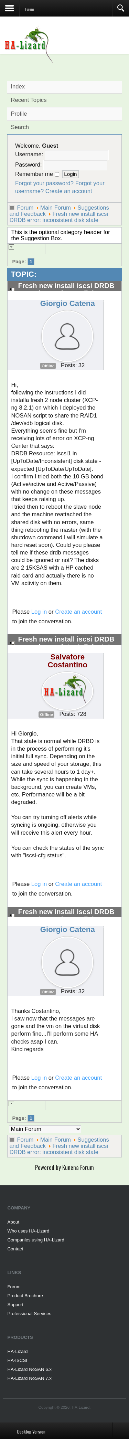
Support (15, 1304)
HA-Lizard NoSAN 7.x (29, 1378)
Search (20, 127)
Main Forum (55, 207)
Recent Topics (28, 100)
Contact (15, 1248)
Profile (19, 113)
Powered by (48, 1167)
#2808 (110, 301)
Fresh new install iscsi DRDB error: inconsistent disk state (58, 217)
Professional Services (29, 1313)
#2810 (110, 927)
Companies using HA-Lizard (35, 1239)
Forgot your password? (44, 183)
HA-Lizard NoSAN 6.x (29, 1369)
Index (18, 86)
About (13, 1222)
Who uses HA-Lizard (28, 1231)
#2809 (110, 654)
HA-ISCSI (17, 1360)
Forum (25, 207)
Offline (48, 365)
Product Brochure (25, 1295)
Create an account (68, 191)
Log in (39, 612)
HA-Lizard (17, 1351)
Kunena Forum (78, 1167)
